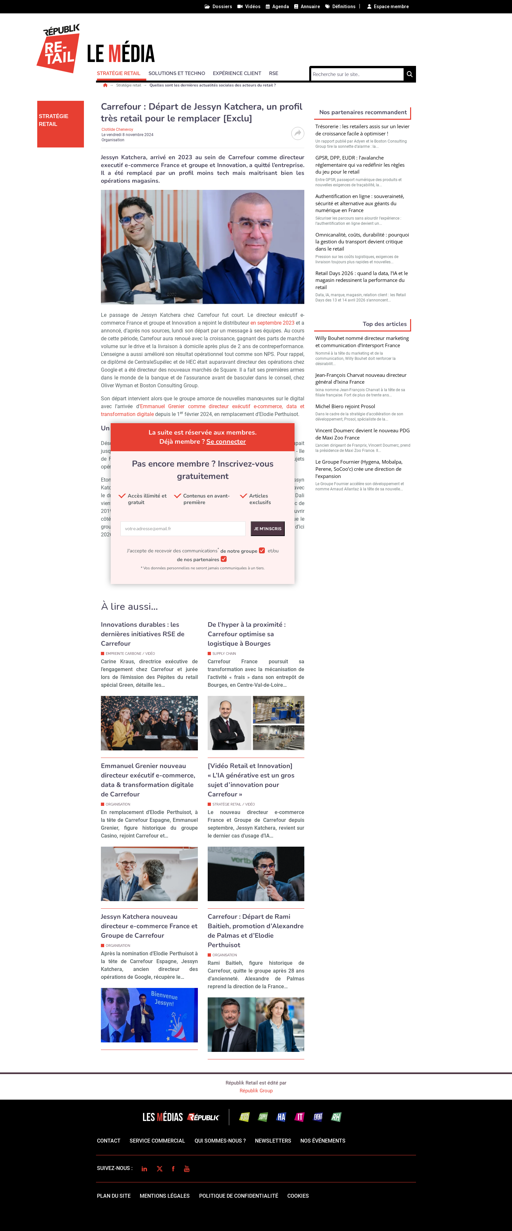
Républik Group (256, 1091)
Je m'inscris (268, 528)
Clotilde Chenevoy (117, 129)
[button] (121, 72)
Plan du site (114, 1196)
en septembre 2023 (272, 323)
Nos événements (322, 1141)
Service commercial (157, 1141)
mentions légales (165, 1196)
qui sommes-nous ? (220, 1141)
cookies (298, 1196)
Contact (108, 1141)
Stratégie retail (129, 85)
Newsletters (273, 1141)
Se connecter (226, 441)
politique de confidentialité (238, 1196)
